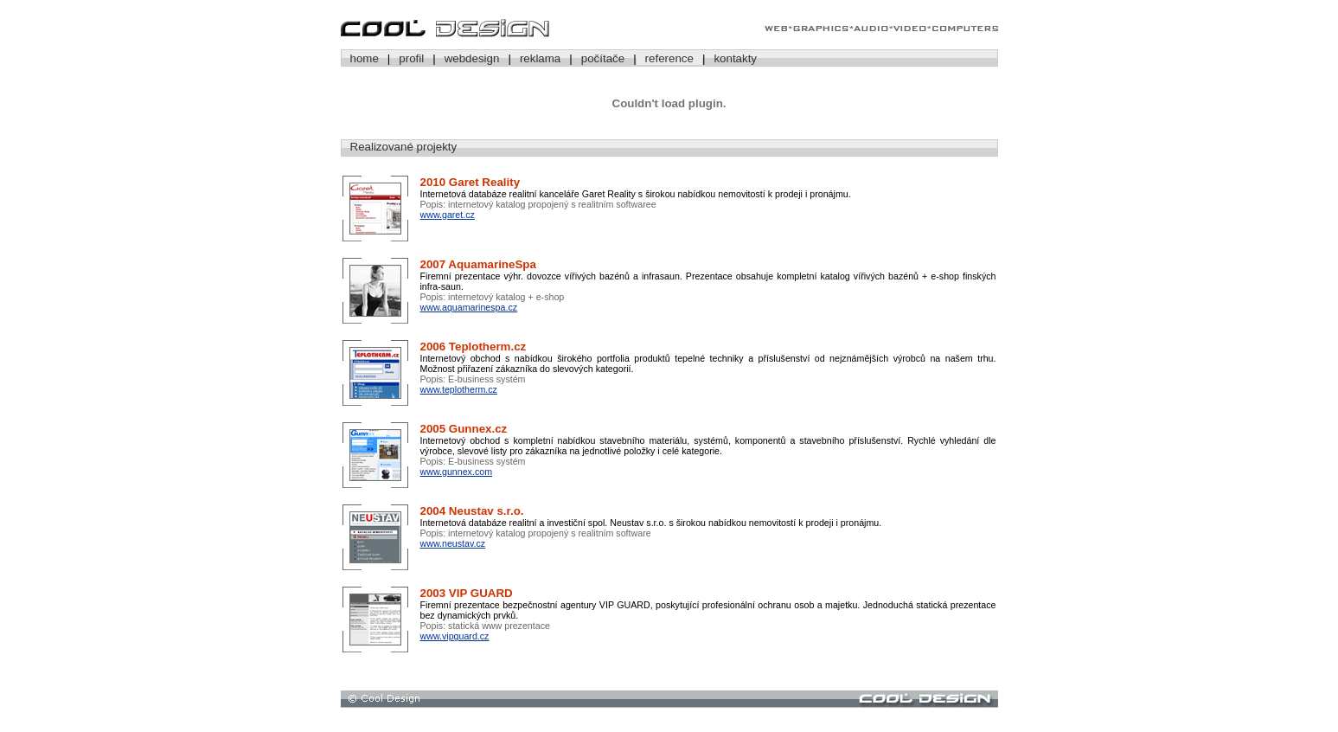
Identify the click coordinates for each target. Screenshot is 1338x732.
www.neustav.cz (453, 543)
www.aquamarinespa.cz (469, 307)
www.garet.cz (447, 214)
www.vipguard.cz (455, 636)
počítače (602, 58)
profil (411, 58)
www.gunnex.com (456, 471)
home (364, 58)
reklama (540, 58)
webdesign (472, 58)
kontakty (735, 58)
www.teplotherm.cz (458, 389)
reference (669, 58)
